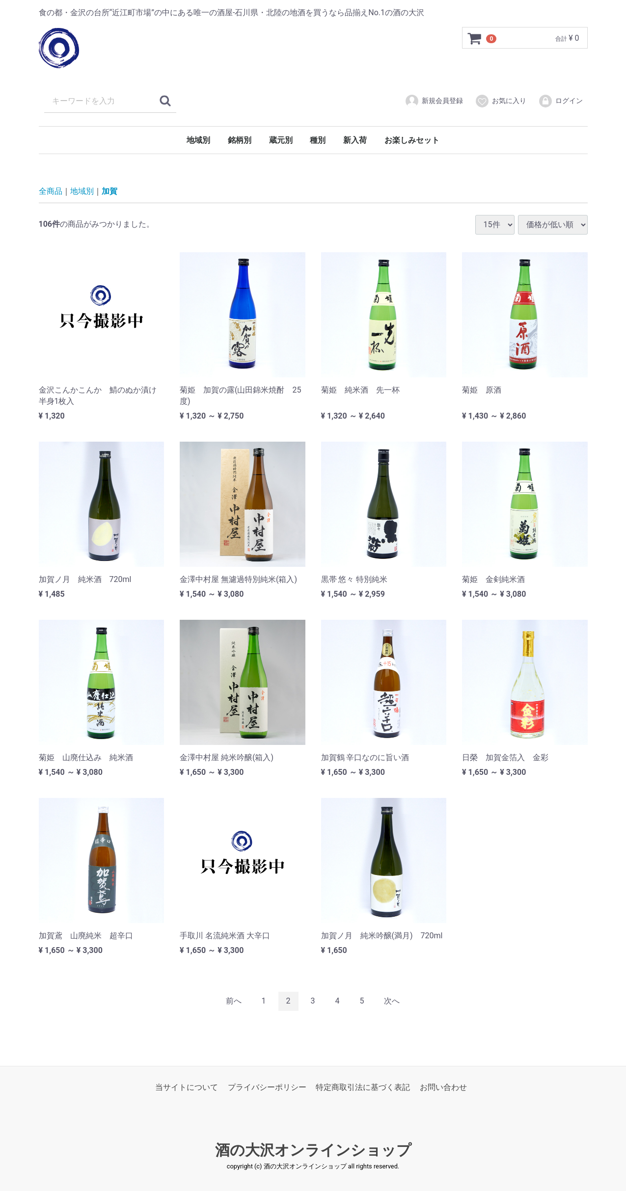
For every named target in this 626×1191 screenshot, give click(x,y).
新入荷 (355, 140)
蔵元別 (281, 140)
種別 (318, 140)
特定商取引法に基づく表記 (363, 1086)
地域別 (198, 140)
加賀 (109, 191)
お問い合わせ (443, 1086)
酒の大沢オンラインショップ (313, 1150)
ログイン (560, 101)
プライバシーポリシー (267, 1086)
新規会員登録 (434, 101)
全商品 (50, 191)
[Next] (392, 1001)
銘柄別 (239, 140)
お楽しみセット (411, 140)
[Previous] (233, 1001)
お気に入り (500, 101)
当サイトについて (186, 1086)
